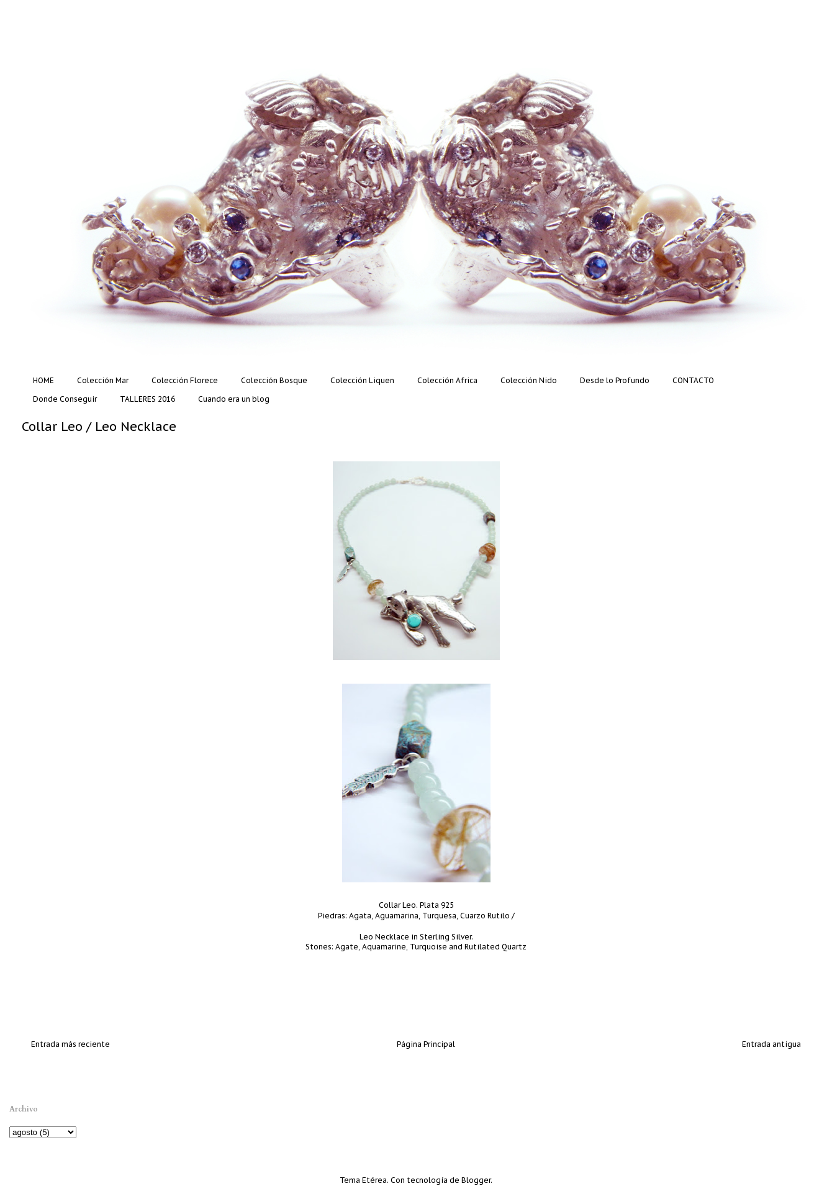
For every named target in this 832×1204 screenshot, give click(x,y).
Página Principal (426, 1044)
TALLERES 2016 (147, 399)
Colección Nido (528, 380)
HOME (43, 380)
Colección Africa (447, 380)
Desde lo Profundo (614, 380)
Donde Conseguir (65, 399)
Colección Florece (184, 380)
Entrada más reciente (70, 1044)
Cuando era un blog (233, 399)
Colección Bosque (274, 380)
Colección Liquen (362, 380)
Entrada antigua (771, 1044)
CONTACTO (693, 380)
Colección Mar (103, 380)
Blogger (476, 1180)
